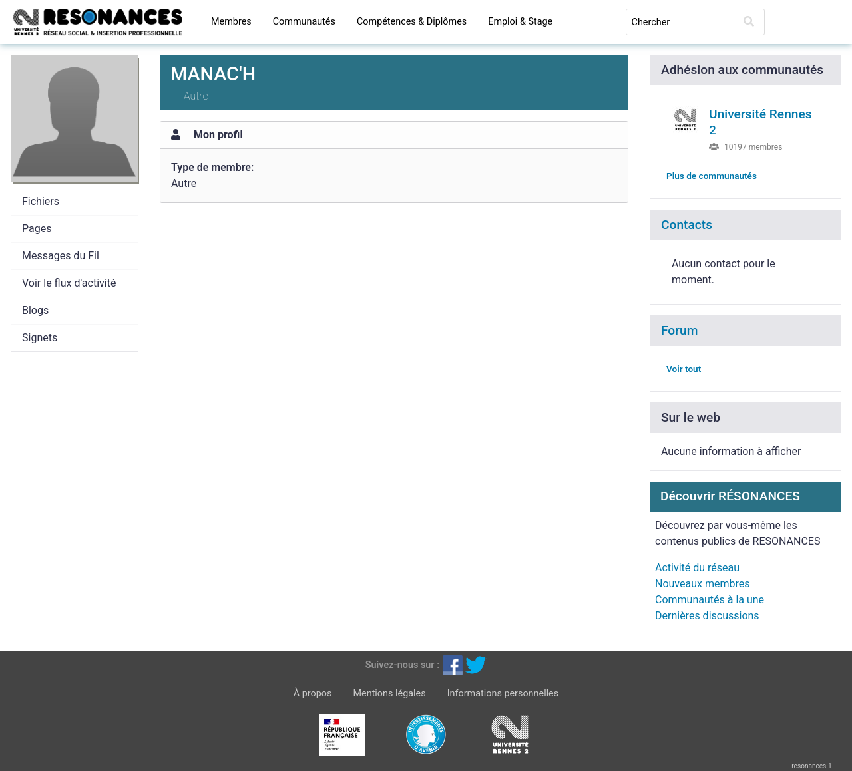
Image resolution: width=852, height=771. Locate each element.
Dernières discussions (707, 615)
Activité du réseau (697, 567)
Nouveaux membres (702, 583)
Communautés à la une (709, 599)
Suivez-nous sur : (402, 665)
